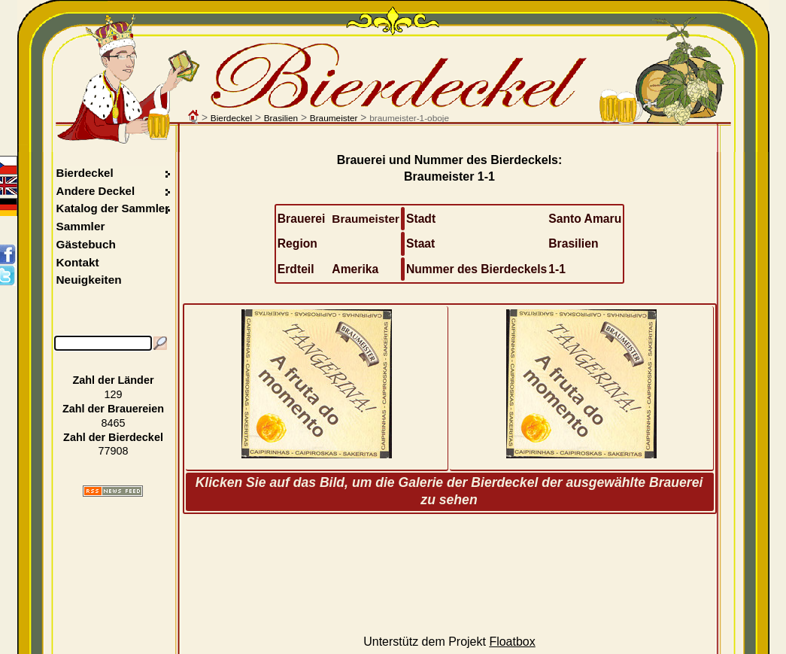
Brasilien (281, 118)
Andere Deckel (95, 190)
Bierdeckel (231, 118)
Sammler (80, 226)
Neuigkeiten (89, 279)
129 (114, 394)
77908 (113, 451)
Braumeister (334, 118)
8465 (114, 423)
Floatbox (512, 641)
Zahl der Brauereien (113, 409)
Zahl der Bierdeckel (113, 437)
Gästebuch (86, 244)
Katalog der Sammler (113, 208)
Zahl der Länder (113, 380)
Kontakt (77, 262)
